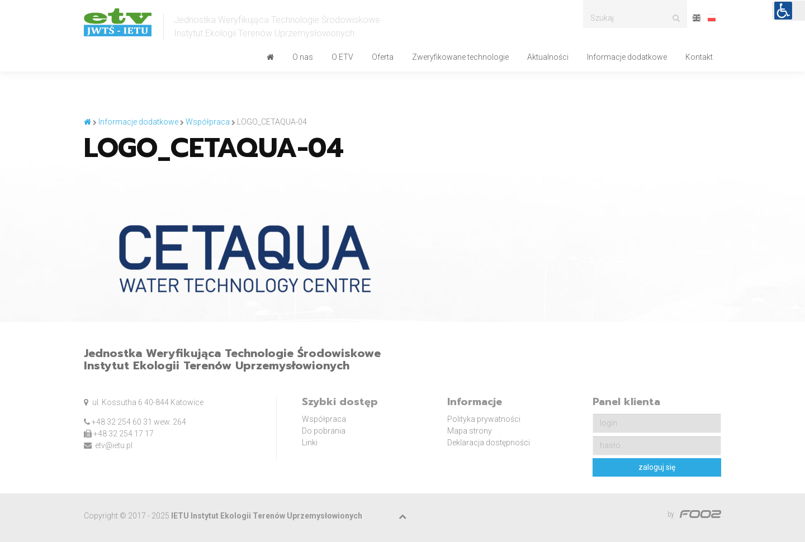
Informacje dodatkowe (627, 57)
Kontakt (699, 57)
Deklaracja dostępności (488, 442)
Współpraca (324, 419)
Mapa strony (469, 430)
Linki (310, 442)
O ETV (342, 57)
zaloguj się (656, 467)
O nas (302, 57)
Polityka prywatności (483, 419)
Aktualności (548, 57)
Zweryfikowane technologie (460, 57)
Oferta (383, 57)
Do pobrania (323, 430)
